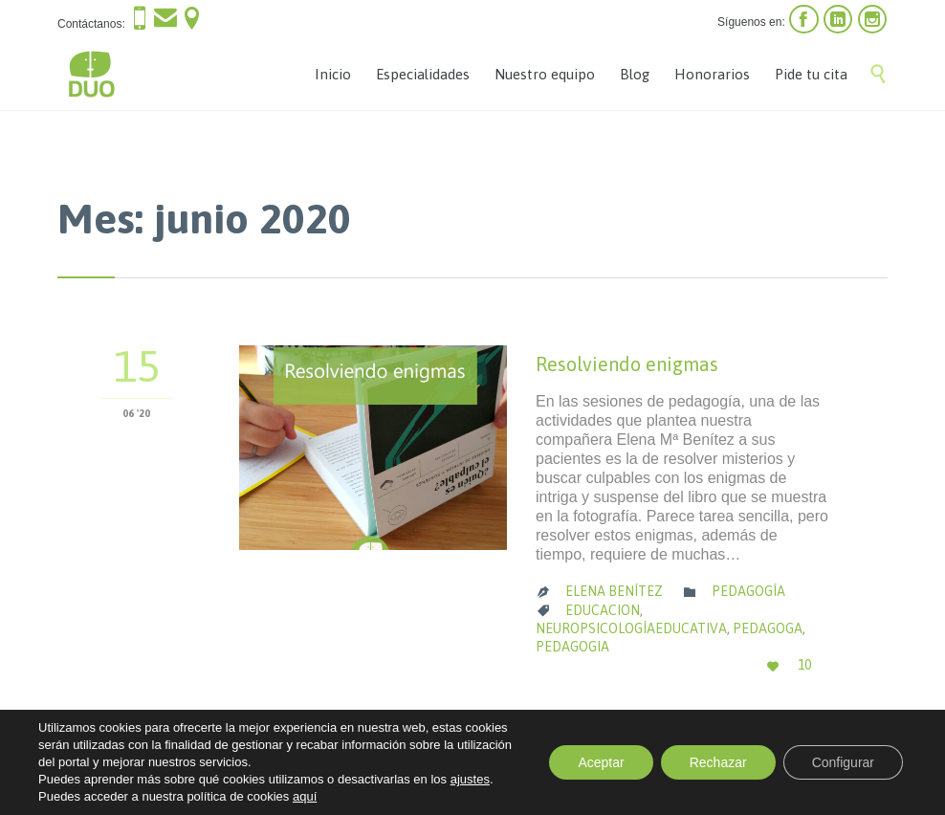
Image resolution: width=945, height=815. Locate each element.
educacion (602, 610)
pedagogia (572, 646)
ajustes (470, 779)
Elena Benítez (614, 591)
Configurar (843, 762)
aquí (305, 796)
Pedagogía (748, 591)
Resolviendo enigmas (627, 364)
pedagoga (767, 628)
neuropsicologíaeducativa (631, 628)
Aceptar (601, 762)
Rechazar (718, 762)
